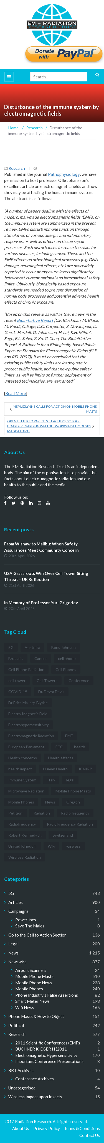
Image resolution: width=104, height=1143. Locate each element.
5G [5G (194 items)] (11, 647)
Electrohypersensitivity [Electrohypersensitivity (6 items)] (28, 724)
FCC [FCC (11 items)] (59, 746)
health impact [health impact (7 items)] (20, 769)
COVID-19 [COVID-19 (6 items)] (17, 691)
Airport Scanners (30, 970)
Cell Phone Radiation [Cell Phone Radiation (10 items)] (26, 669)
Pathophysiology (64, 174)
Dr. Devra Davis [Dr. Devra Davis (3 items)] (51, 691)
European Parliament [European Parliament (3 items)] (26, 746)
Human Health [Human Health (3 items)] (55, 769)
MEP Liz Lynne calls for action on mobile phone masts (55, 408)
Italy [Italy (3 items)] (51, 780)
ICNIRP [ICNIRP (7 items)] (85, 769)
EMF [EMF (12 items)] (69, 735)
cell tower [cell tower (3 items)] (17, 680)
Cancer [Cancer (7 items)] (40, 658)
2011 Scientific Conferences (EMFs (47, 1042)
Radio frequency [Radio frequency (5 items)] (75, 813)
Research (17, 168)
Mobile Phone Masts (34, 976)
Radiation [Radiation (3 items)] (42, 813)
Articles (15, 902)
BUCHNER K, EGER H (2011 (41, 1048)
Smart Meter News (32, 1001)
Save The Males (29, 925)
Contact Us (89, 1135)
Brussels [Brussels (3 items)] (15, 658)
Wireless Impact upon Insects (35, 1096)
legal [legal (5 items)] (70, 780)
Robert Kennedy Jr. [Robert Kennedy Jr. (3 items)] (25, 835)
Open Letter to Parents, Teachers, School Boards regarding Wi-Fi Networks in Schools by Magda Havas (49, 426)
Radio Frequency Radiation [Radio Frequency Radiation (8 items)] (70, 824)
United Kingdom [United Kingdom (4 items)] (22, 846)
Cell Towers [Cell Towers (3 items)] (47, 680)
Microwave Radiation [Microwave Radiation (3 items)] (26, 791)
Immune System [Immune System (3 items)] (22, 780)
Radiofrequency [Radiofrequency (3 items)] (22, 824)
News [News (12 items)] (50, 802)
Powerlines (25, 919)
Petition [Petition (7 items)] (15, 813)
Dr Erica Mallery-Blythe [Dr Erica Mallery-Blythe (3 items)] (28, 702)
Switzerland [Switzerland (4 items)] (63, 835)
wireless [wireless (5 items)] (73, 846)
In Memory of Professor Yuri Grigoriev (41, 602)
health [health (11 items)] (79, 746)
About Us (20, 1128)
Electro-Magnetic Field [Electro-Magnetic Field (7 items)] (27, 713)
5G (11, 893)
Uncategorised (21, 1087)
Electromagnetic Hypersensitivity (46, 1055)
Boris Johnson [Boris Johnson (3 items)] (63, 647)
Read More (15, 393)
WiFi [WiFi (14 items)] (51, 846)
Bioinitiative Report (35, 320)
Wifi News (24, 1007)
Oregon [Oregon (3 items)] (73, 802)
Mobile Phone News (33, 982)
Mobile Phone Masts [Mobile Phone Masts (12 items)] (73, 791)
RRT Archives (21, 1070)
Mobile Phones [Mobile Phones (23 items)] (21, 802)
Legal (13, 943)
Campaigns (18, 911)
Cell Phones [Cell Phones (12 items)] (65, 669)
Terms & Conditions (82, 1128)
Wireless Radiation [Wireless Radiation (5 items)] (24, 857)
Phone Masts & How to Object (36, 1016)
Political (16, 1025)
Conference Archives (34, 1078)
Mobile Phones (29, 988)
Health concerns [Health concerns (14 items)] (22, 757)
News (13, 952)
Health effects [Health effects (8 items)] (60, 757)
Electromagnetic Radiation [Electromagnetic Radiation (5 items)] (31, 735)
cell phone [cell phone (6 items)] (67, 658)
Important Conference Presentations (49, 1061)
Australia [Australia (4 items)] (32, 647)
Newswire (17, 961)
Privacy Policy (46, 1128)
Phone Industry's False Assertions (46, 995)
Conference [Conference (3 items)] (79, 680)
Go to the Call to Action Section (37, 934)
